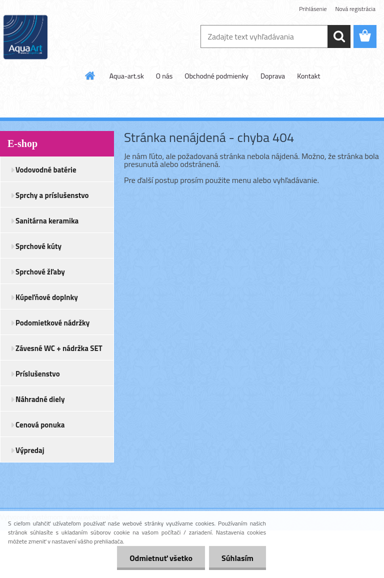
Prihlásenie (312, 9)
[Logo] (69, 37)
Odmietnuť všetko (161, 558)
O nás (164, 75)
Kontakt (308, 75)
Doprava (272, 75)
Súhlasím (238, 558)
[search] (339, 36)
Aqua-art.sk (127, 75)
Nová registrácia (355, 9)
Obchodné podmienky (216, 75)
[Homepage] (90, 75)
